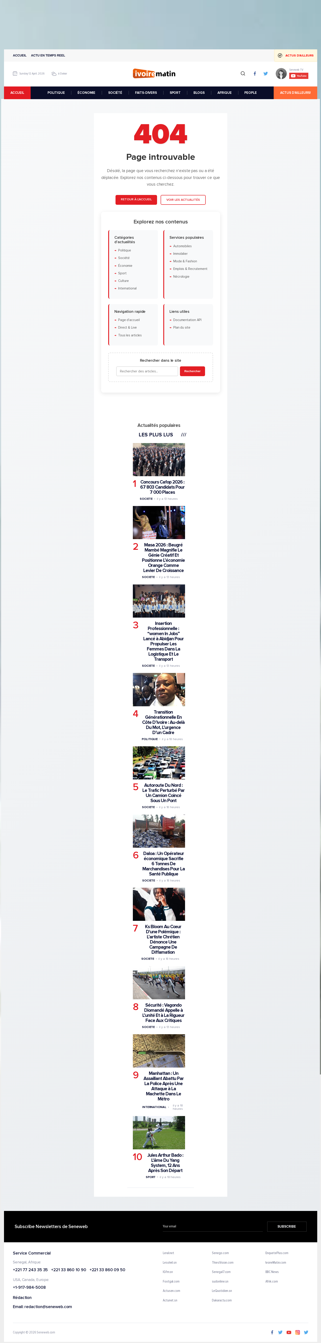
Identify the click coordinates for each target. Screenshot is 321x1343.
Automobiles (182, 246)
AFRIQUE (224, 93)
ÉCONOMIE (86, 93)
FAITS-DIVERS (146, 93)
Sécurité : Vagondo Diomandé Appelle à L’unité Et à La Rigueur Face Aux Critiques (163, 1013)
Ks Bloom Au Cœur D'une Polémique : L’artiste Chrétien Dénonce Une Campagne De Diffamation (163, 939)
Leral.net (168, 1253)
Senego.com (220, 1253)
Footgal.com (171, 1282)
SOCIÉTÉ (115, 93)
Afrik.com (271, 1282)
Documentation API (187, 320)
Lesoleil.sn (170, 1263)
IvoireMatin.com (275, 1263)
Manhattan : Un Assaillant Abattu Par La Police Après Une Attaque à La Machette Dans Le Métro (163, 1086)
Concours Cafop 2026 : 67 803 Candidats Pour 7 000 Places (162, 487)
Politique (124, 250)
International (127, 289)
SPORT (174, 93)
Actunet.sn (170, 1301)
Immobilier (180, 254)
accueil (17, 93)
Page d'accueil (129, 320)
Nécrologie (181, 277)
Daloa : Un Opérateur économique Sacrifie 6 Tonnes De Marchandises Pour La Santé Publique (163, 864)
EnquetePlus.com (276, 1253)
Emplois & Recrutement (190, 269)
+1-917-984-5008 (29, 1287)
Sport (122, 273)
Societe (146, 498)
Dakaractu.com (222, 1301)
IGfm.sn (168, 1272)
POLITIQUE (56, 93)
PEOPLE (250, 93)
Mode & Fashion (185, 261)
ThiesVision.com (222, 1263)
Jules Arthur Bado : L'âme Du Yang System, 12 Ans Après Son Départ (165, 1163)
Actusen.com (171, 1291)
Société (124, 258)
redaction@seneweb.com (48, 1307)
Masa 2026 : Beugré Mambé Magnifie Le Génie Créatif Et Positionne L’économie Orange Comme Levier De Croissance (163, 558)
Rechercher (192, 371)
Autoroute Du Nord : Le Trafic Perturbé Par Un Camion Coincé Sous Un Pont (163, 793)
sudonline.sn (220, 1282)
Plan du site (181, 328)
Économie (125, 266)
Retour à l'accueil (136, 199)
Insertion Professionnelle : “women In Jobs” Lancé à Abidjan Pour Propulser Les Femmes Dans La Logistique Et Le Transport (163, 641)
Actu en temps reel (48, 55)
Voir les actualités (183, 200)
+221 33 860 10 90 (68, 1270)
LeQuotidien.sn (222, 1291)
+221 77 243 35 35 (30, 1270)
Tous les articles (130, 335)
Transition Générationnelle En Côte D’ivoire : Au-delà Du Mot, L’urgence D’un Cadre (163, 722)
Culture (123, 281)
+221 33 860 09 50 (107, 1270)
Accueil (20, 55)
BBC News (272, 1272)
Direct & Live (127, 328)
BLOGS (198, 93)
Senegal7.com (221, 1272)
